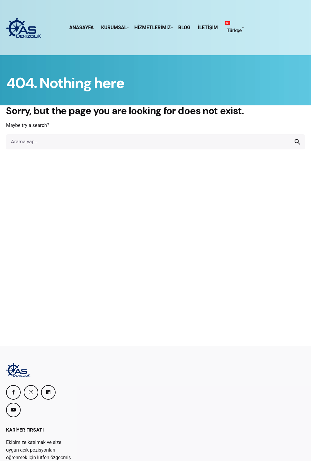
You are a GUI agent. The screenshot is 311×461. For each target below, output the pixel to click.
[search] (297, 141)
